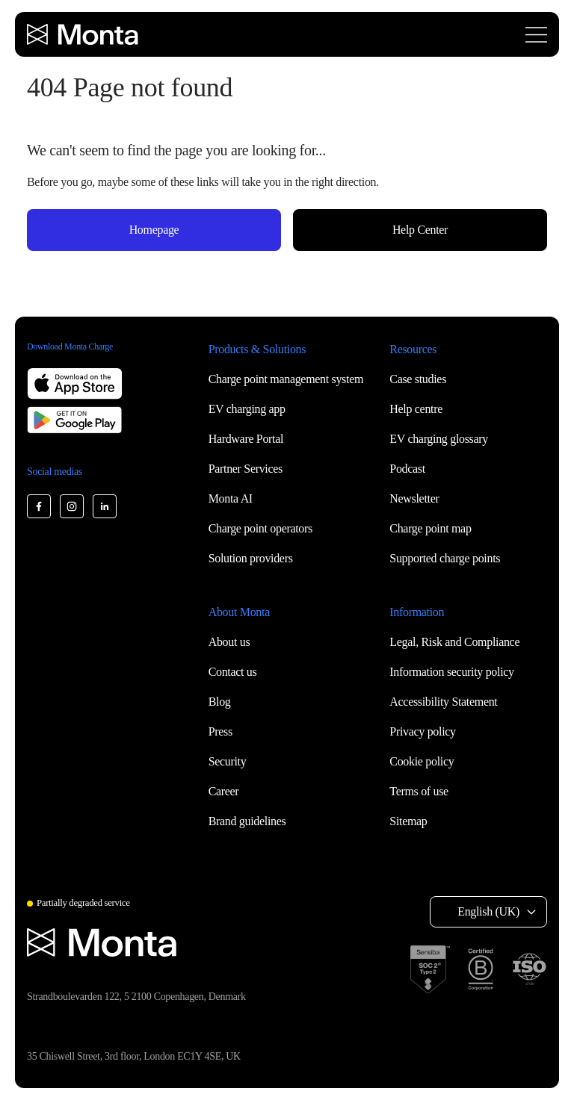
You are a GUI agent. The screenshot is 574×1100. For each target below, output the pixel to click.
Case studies (417, 379)
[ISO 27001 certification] (529, 969)
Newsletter (414, 498)
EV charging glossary (438, 438)
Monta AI (231, 498)
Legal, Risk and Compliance (454, 642)
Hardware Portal (246, 438)
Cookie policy (421, 761)
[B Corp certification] (480, 969)
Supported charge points (444, 558)
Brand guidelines (247, 821)
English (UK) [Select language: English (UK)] (488, 911)
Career (224, 791)
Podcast (407, 468)
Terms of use (418, 791)
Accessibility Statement (443, 701)
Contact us (233, 671)
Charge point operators (260, 528)
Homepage (154, 229)
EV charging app (247, 409)
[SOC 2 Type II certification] (430, 969)
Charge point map (430, 528)
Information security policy (451, 671)
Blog (220, 701)
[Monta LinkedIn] (105, 506)
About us (229, 642)
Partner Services (246, 468)
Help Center (420, 229)
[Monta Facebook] (39, 506)
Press (220, 731)
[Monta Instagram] (72, 506)
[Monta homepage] (84, 34)
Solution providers (251, 558)
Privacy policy (422, 731)
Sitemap (408, 821)
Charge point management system (286, 379)
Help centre (415, 409)
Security (228, 761)
